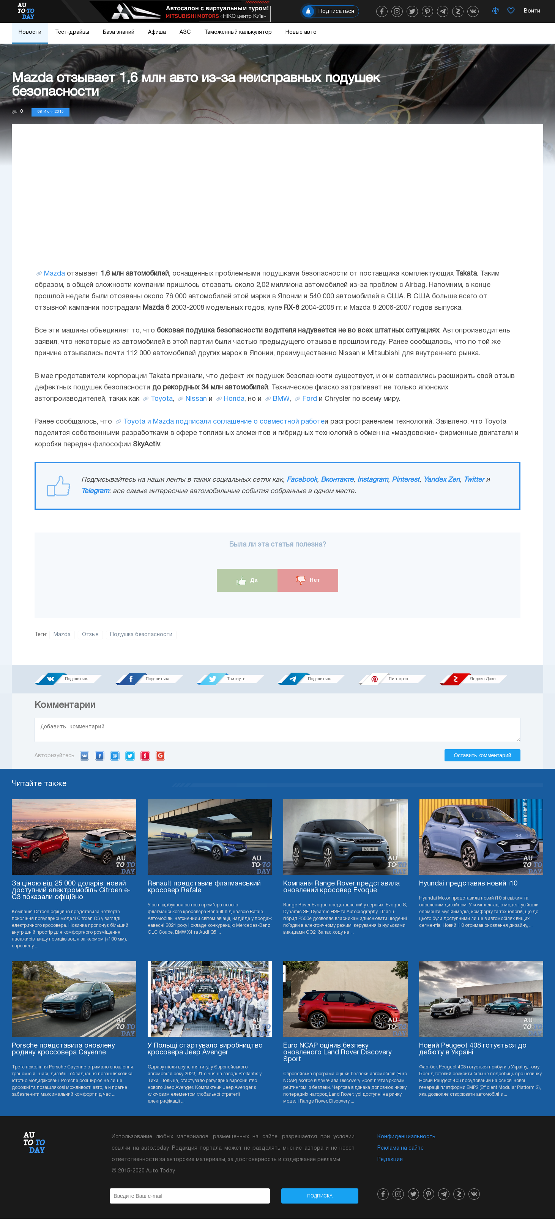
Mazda (54, 274)
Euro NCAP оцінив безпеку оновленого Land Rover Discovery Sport (337, 1055)
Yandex (145, 758)
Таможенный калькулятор (238, 32)
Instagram (372, 480)
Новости (30, 32)
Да (247, 580)
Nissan (196, 399)
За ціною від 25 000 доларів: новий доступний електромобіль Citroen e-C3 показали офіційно (71, 893)
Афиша (157, 32)
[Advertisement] (277, 204)
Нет (308, 580)
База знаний (118, 32)
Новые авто (301, 32)
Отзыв (90, 634)
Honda (234, 399)
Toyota (162, 399)
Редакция (390, 1162)
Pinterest (405, 480)
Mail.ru (115, 758)
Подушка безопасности (141, 634)
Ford (310, 399)
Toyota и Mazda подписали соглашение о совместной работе (224, 422)
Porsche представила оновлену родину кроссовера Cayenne (63, 1051)
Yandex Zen (441, 480)
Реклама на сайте (400, 1150)
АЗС (185, 32)
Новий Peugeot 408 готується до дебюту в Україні (473, 1051)
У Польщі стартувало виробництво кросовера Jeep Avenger (205, 1051)
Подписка (320, 1198)
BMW (281, 399)
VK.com (84, 758)
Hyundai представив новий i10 (468, 886)
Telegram (95, 491)
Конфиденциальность (406, 1139)
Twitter (474, 480)
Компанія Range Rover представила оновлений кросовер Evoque (341, 889)
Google (160, 758)
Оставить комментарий (482, 758)
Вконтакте (337, 480)
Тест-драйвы (72, 32)
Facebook (302, 480)
